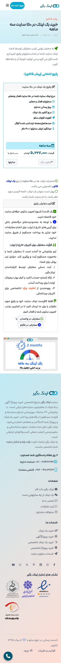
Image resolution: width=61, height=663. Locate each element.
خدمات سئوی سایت (44, 554)
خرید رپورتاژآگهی (47, 537)
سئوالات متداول (47, 512)
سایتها (11, 162)
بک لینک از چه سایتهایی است (40, 495)
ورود (28, 651)
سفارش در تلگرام (30, 325)
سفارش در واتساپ (31, 319)
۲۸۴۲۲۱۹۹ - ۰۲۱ (38, 462)
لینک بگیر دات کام (46, 489)
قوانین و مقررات (46, 651)
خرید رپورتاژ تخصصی (44, 548)
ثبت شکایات (49, 507)
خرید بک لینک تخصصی (43, 542)
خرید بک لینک (48, 531)
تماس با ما (50, 501)
